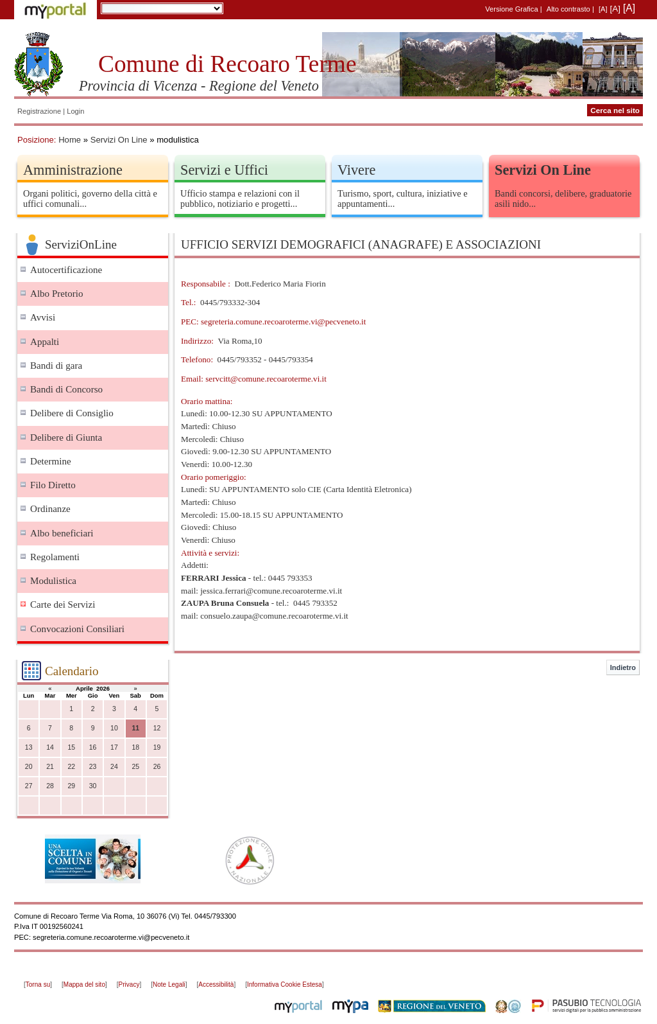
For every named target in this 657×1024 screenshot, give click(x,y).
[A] (603, 9)
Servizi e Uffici (224, 170)
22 (71, 766)
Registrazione (39, 111)
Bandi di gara (56, 365)
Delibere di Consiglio (72, 413)
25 (135, 766)
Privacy (129, 984)
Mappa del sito (84, 984)
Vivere (356, 170)
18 (135, 747)
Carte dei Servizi (62, 604)
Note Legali (169, 984)
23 (93, 766)
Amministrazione (73, 170)
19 (157, 747)
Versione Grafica (511, 9)
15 (71, 747)
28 (50, 786)
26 (157, 766)
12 (157, 728)
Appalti (44, 342)
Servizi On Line (119, 140)
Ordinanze (50, 509)
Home (69, 140)
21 (50, 766)
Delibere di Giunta (66, 437)
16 (93, 747)
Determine (50, 461)
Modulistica (53, 581)
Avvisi (42, 317)
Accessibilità (216, 984)
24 (114, 766)
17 (114, 747)
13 (29, 747)
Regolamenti (55, 557)
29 (71, 786)
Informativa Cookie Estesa (284, 984)
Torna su (38, 984)
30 (93, 786)
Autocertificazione (66, 270)
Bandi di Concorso (66, 389)
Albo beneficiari (61, 533)
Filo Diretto (53, 485)
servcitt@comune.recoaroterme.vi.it (266, 379)
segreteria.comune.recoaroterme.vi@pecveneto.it (283, 321)
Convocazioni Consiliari (77, 629)
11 (135, 728)
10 (114, 728)
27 (29, 786)
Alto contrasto (568, 9)
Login (75, 111)
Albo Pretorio (56, 293)
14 (50, 747)
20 (29, 766)
